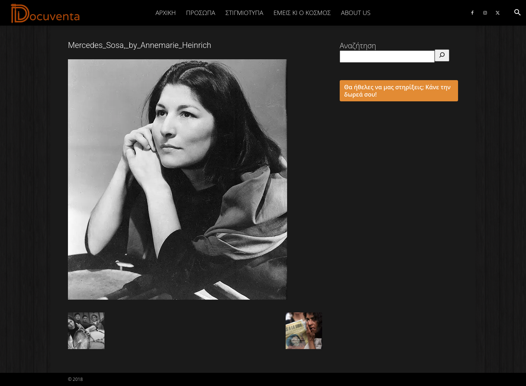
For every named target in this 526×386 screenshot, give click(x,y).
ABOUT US (355, 12)
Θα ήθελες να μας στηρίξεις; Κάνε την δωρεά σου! (397, 90)
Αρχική (166, 12)
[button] (517, 13)
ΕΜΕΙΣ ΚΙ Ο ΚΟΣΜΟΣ (302, 12)
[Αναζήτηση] (442, 55)
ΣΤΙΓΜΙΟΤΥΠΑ (244, 12)
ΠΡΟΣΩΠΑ (200, 12)
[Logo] (45, 13)
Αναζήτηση (358, 45)
